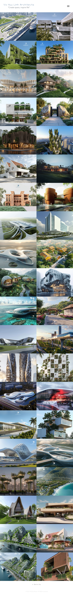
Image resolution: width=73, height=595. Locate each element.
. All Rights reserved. (42, 591)
